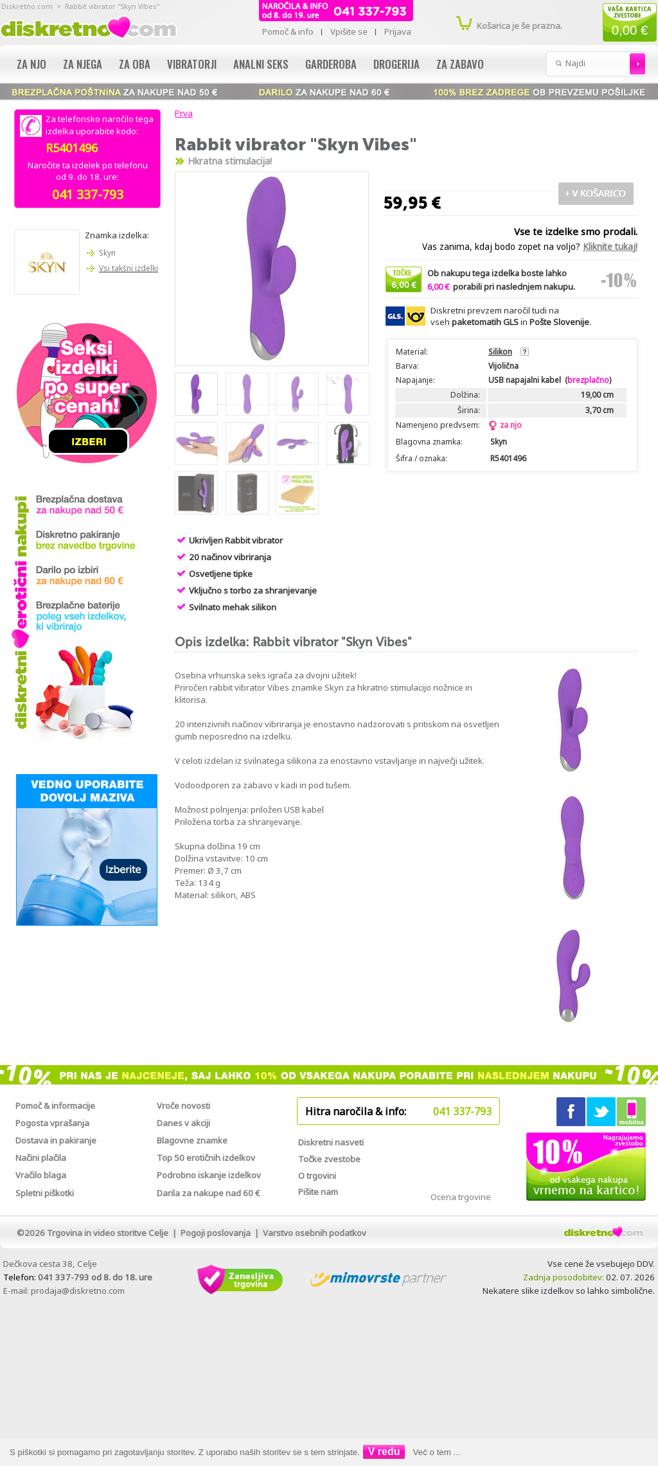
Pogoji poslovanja (216, 1233)
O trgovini (317, 1175)
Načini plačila (40, 1157)
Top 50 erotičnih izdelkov (206, 1157)
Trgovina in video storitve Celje (107, 1233)
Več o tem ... (437, 1452)
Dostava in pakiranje (55, 1140)
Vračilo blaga (40, 1175)
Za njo (31, 64)
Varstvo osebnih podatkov (314, 1233)
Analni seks (261, 64)
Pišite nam (318, 1191)
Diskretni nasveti (331, 1142)
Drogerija (396, 64)
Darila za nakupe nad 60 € (208, 1193)
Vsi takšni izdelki (128, 268)
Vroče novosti (183, 1105)
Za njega (82, 64)
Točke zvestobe (329, 1159)
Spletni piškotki (44, 1193)
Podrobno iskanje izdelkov (209, 1175)
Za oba (134, 64)
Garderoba (331, 64)
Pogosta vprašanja (52, 1123)
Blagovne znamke (192, 1140)
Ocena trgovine (461, 1197)
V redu (384, 1451)
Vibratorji (192, 64)
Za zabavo (460, 64)
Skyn (107, 252)
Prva (182, 113)
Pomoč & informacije (55, 1105)
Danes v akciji (183, 1123)
